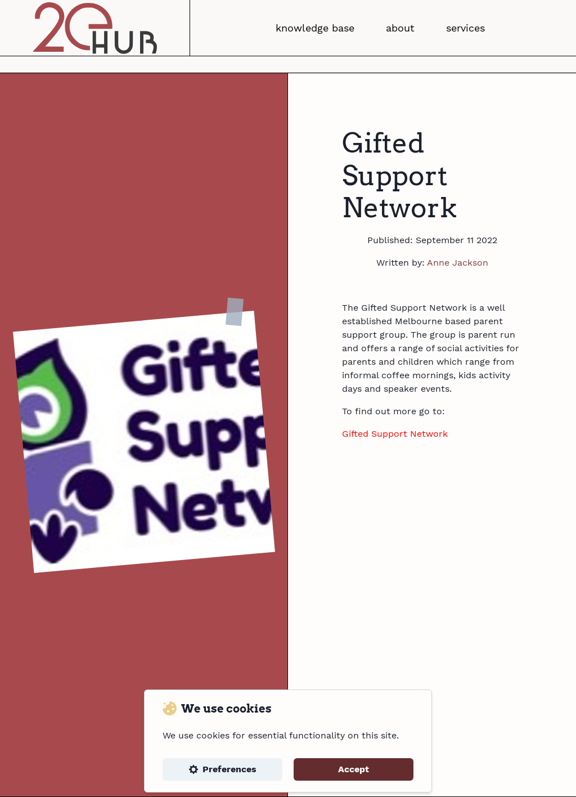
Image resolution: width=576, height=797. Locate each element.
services (465, 28)
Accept (353, 769)
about (400, 28)
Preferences (222, 769)
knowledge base (315, 28)
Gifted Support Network (395, 433)
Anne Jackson (457, 262)
